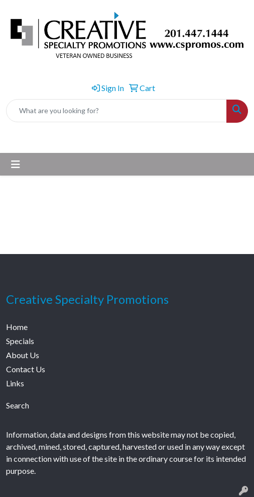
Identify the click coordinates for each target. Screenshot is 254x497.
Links (15, 383)
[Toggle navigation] (15, 164)
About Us (22, 355)
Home (17, 327)
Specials (20, 341)
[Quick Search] (116, 110)
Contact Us (25, 369)
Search (17, 405)
